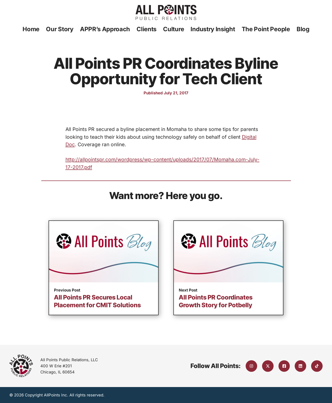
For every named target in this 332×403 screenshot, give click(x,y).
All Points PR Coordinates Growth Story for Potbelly (215, 301)
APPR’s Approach (105, 29)
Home (31, 29)
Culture (173, 29)
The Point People (266, 29)
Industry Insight (213, 29)
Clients (146, 29)
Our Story (59, 29)
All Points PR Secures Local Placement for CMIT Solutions (97, 301)
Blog (303, 29)
